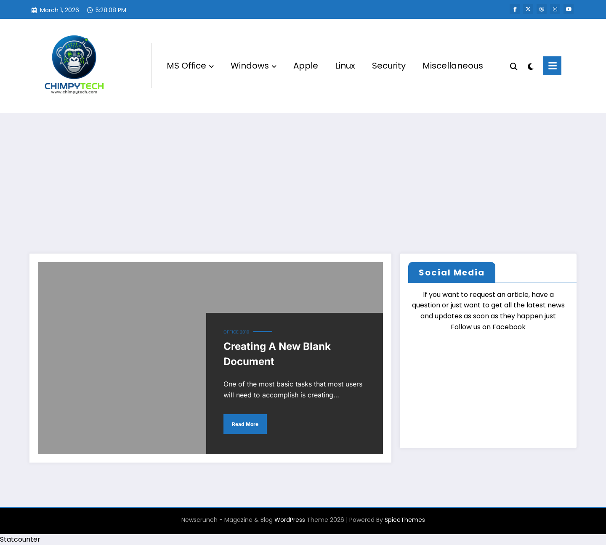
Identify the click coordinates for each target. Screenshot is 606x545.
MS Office (190, 65)
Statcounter (20, 539)
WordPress (289, 520)
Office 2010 (236, 331)
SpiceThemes (405, 520)
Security (389, 65)
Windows (253, 65)
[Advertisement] (303, 176)
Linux (345, 65)
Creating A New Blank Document (277, 354)
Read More (245, 424)
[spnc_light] (530, 65)
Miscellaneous (453, 65)
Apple (305, 65)
